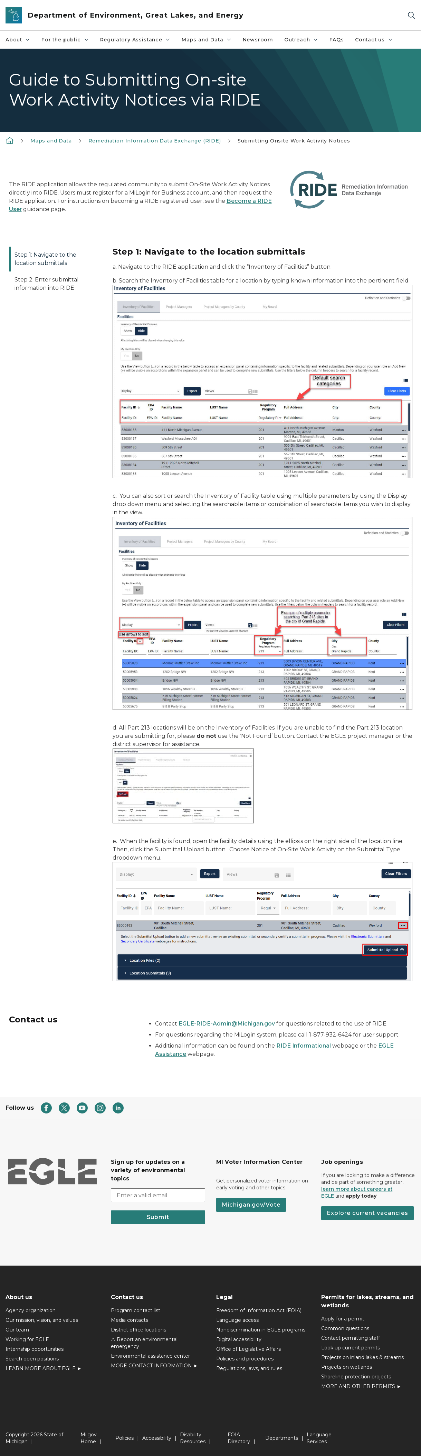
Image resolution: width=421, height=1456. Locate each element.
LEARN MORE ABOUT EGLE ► (44, 1368)
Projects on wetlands (346, 1367)
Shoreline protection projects (356, 1377)
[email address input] (158, 1195)
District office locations (138, 1330)
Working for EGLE (27, 1339)
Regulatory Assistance (135, 40)
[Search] (411, 15)
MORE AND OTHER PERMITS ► (361, 1386)
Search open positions (32, 1359)
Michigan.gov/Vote (251, 1204)
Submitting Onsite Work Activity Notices (294, 141)
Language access (237, 1320)
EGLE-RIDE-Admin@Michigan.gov (227, 1023)
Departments (281, 1438)
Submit (158, 1217)
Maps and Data (207, 40)
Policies (124, 1438)
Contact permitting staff (350, 1338)
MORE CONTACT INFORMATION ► (154, 1366)
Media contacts (129, 1320)
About (18, 40)
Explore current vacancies (367, 1213)
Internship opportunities (35, 1349)
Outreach (301, 40)
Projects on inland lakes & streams (362, 1357)
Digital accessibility (238, 1339)
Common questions (345, 1328)
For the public (65, 40)
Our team (17, 1330)
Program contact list (135, 1310)
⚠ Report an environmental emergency (144, 1342)
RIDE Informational (303, 1045)
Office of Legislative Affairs (248, 1349)
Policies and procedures (245, 1359)
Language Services (319, 1438)
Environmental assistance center (150, 1356)
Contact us (374, 40)
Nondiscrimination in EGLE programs (260, 1330)
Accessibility (156, 1438)
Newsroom (258, 40)
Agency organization (31, 1310)
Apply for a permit (342, 1319)
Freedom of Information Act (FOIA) (259, 1310)
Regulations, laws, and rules (249, 1368)
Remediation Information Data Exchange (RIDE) (154, 141)
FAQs (336, 40)
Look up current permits (350, 1348)
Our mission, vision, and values (42, 1320)
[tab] (55, 259)
